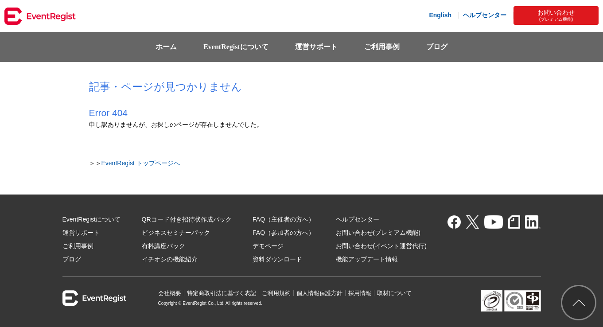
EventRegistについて (235, 47)
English (440, 15)
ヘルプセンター (484, 15)
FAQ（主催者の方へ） (284, 219)
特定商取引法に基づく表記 (221, 293)
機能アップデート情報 (367, 259)
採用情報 (359, 293)
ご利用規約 (276, 293)
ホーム (166, 47)
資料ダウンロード (277, 259)
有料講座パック (163, 245)
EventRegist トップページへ (140, 163)
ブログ (436, 47)
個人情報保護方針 (319, 293)
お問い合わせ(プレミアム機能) (378, 232)
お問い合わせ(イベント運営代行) (381, 245)
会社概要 (169, 293)
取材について (394, 293)
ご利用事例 (382, 47)
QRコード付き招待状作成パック (187, 219)
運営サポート (316, 47)
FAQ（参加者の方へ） (284, 232)
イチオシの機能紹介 (170, 259)
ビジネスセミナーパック (176, 232)
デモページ (268, 245)
